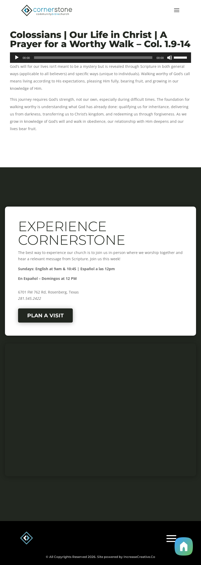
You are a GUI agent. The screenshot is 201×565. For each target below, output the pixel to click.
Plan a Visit (45, 315)
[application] (100, 57)
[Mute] (169, 57)
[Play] (16, 57)
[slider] (93, 57)
